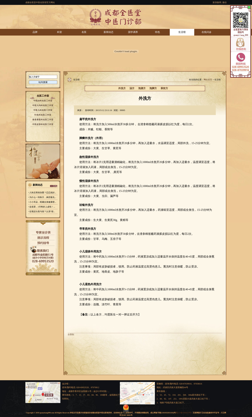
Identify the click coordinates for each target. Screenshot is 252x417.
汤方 (132, 88)
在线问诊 (206, 32)
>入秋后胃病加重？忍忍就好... (42, 192)
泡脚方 (153, 88)
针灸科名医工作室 (42, 115)
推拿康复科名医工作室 (42, 119)
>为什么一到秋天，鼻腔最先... (42, 197)
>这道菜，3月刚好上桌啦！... (41, 207)
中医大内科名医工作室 (42, 105)
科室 (59, 32)
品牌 (35, 32)
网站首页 (208, 79)
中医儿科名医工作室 (42, 110)
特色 (157, 32)
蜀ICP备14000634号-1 (184, 413)
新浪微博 (217, 2)
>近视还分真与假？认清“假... (41, 211)
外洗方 (122, 88)
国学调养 (133, 32)
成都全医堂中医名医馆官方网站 (40, 2)
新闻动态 (108, 32)
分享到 (71, 334)
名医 (84, 32)
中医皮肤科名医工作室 (42, 124)
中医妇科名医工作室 (42, 100)
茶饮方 (164, 88)
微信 (224, 2)
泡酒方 (142, 88)
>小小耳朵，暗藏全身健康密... (42, 202)
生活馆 (182, 32)
